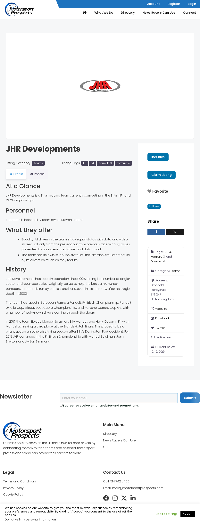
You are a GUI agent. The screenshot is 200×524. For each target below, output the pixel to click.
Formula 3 (105, 163)
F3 (84, 163)
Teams (38, 163)
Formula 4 (123, 163)
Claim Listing (161, 175)
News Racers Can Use (159, 13)
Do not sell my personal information (30, 519)
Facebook (162, 318)
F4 (92, 163)
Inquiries (158, 157)
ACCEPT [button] (188, 514)
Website (161, 309)
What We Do (103, 13)
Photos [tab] (39, 174)
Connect (189, 13)
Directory (128, 13)
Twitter (160, 328)
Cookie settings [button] (166, 514)
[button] (20, 86)
